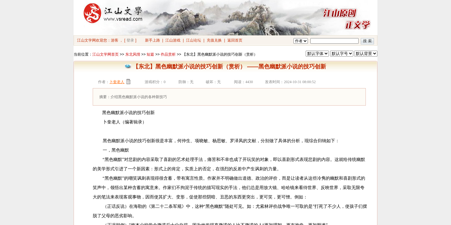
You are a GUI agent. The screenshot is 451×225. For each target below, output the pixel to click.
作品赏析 (168, 54)
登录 (130, 40)
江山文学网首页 (105, 54)
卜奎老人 (116, 82)
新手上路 (152, 40)
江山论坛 (193, 40)
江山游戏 (172, 40)
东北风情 (132, 54)
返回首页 (234, 40)
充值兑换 (214, 40)
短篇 (150, 54)
